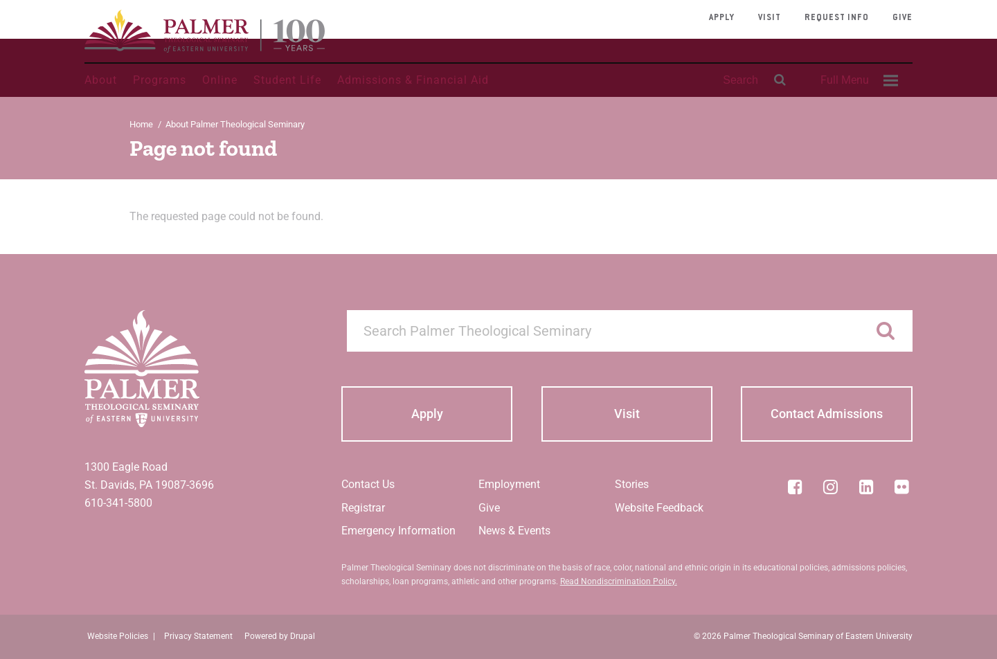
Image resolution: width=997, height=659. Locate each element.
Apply (722, 18)
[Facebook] (794, 486)
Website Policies (117, 636)
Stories (632, 484)
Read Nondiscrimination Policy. (618, 581)
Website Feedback (659, 507)
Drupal (302, 636)
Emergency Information (398, 530)
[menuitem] (857, 80)
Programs (159, 80)
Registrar (363, 507)
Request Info (837, 18)
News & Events (514, 530)
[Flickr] (902, 486)
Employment (509, 484)
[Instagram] (830, 486)
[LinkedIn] (866, 486)
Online (219, 80)
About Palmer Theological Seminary (235, 124)
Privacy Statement (198, 636)
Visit (769, 18)
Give (902, 18)
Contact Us (368, 484)
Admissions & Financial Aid (413, 80)
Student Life (287, 80)
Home (141, 124)
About (100, 80)
